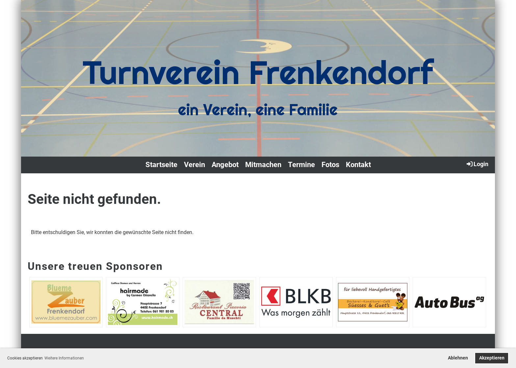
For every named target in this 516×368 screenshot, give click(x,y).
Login (477, 164)
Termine (301, 165)
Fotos (330, 165)
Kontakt (358, 165)
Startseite (161, 165)
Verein (194, 165)
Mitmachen (263, 165)
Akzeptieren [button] (491, 358)
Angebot (225, 165)
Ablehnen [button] (458, 358)
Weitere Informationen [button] (64, 358)
